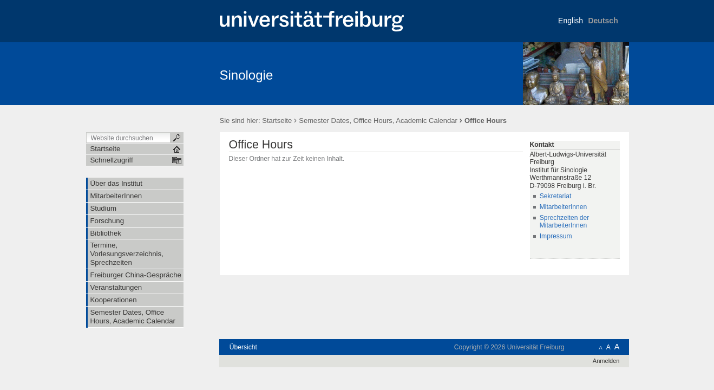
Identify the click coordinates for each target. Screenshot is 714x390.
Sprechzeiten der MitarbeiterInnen (564, 222)
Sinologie (246, 75)
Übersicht (243, 347)
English (570, 20)
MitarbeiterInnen (563, 207)
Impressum (556, 236)
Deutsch (603, 20)
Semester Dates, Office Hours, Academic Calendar (378, 120)
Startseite (277, 120)
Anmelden (606, 361)
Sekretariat (556, 196)
